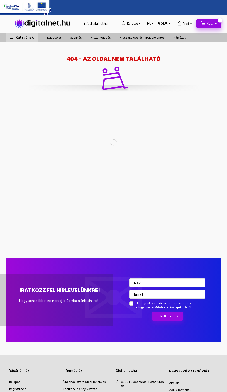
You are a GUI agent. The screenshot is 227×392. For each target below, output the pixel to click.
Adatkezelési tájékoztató (80, 389)
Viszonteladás (101, 37)
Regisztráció (18, 389)
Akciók (174, 383)
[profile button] (184, 23)
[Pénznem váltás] (163, 23)
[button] (22, 37)
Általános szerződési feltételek (84, 382)
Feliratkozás (165, 316)
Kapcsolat (54, 37)
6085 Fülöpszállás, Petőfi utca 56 (142, 384)
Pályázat (180, 37)
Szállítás (76, 37)
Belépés (14, 382)
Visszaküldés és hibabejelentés (142, 37)
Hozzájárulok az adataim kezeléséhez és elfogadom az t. (164, 305)
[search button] (131, 23)
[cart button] (208, 23)
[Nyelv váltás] (149, 23)
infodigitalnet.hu (96, 23)
